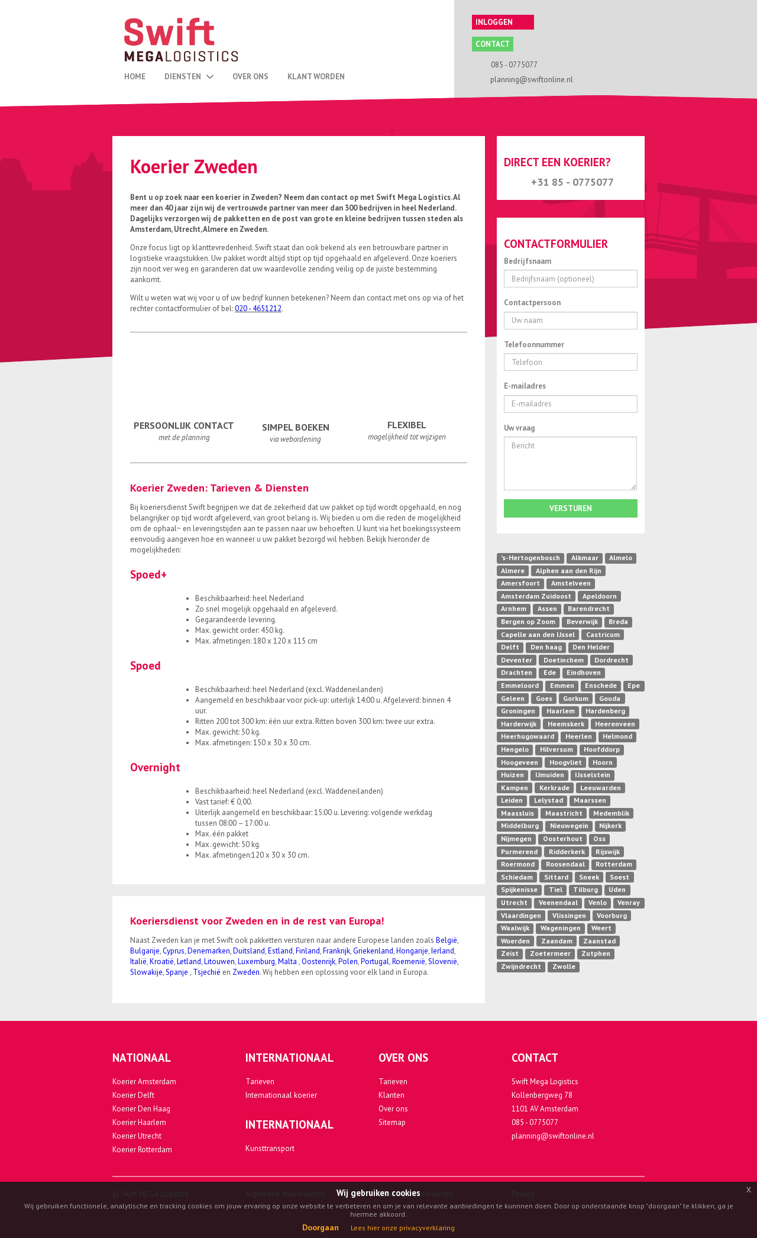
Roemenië (408, 961)
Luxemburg (256, 961)
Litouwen (219, 961)
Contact (492, 44)
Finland (308, 951)
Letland (189, 961)
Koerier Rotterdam (142, 1150)
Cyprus (174, 951)
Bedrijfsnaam (527, 261)
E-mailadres (525, 386)
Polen (348, 961)
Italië (138, 961)
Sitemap (392, 1122)
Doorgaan (320, 1227)
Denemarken (208, 951)
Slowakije (146, 972)
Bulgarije (145, 951)
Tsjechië (207, 972)
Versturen (570, 508)
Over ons (393, 1109)
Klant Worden (316, 77)
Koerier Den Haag (141, 1109)
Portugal (375, 961)
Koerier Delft (133, 1095)
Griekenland (373, 951)
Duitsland (249, 951)
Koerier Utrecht (136, 1136)
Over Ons (250, 77)
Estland (280, 951)
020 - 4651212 (258, 308)
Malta (288, 961)
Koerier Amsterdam (144, 1082)
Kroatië (162, 961)
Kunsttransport (270, 1148)
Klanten (391, 1095)
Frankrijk (336, 951)
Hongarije (412, 951)
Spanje (178, 972)
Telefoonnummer (534, 345)
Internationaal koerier (281, 1095)
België (446, 940)
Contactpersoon (532, 303)
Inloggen (502, 22)
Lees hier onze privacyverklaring (403, 1227)
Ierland (442, 951)
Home (134, 77)
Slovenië (442, 961)
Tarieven (259, 1082)
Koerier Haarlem (139, 1122)
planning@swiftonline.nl (553, 1136)
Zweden (246, 972)
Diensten (188, 77)
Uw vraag (519, 428)
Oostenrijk (318, 961)
